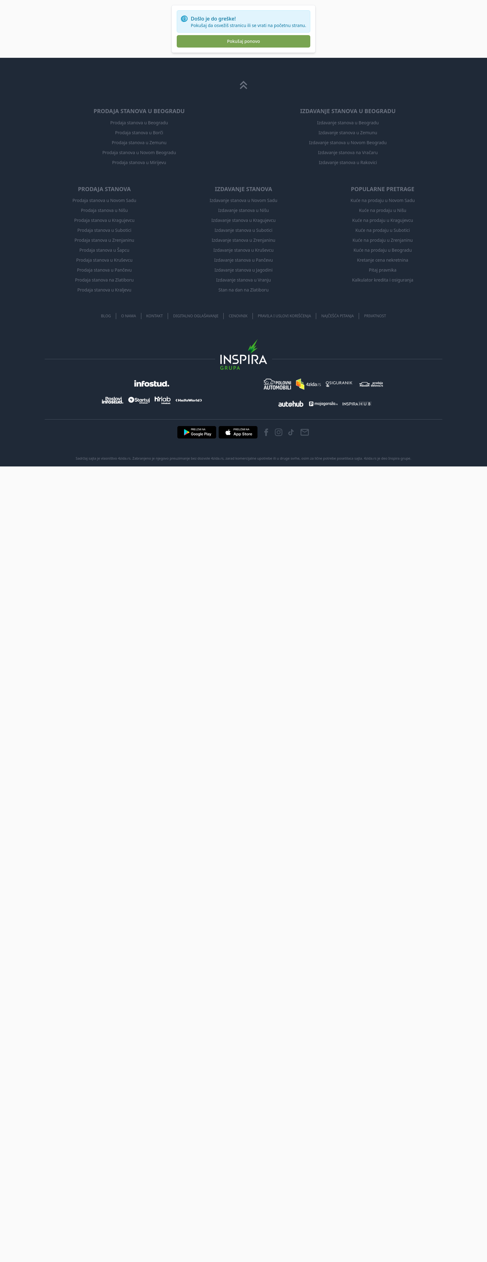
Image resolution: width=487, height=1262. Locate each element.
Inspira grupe (399, 458)
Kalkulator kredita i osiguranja (382, 280)
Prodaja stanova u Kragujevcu (104, 220)
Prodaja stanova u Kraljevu (104, 290)
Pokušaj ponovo (243, 41)
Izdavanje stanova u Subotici (243, 230)
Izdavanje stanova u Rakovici (348, 162)
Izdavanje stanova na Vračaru (348, 152)
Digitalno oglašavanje (195, 316)
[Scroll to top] (243, 85)
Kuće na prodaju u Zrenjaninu (383, 240)
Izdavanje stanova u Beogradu (348, 123)
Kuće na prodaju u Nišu (383, 210)
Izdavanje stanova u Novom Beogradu (348, 142)
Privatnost (375, 316)
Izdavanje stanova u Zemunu (348, 132)
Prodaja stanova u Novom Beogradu (139, 152)
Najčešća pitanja (337, 316)
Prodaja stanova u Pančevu (104, 270)
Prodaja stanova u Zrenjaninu (104, 240)
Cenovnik (238, 316)
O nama (128, 316)
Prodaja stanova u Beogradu (139, 123)
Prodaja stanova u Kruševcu (104, 260)
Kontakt (154, 316)
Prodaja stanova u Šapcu (105, 250)
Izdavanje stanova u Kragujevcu (244, 220)
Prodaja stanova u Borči (139, 132)
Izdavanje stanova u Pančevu (243, 260)
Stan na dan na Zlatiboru (243, 290)
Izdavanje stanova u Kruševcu (243, 250)
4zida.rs (370, 458)
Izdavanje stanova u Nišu (243, 210)
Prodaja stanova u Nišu (104, 210)
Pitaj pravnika (383, 270)
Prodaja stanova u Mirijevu (139, 162)
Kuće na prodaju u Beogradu (382, 250)
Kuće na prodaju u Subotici (382, 230)
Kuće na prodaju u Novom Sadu (383, 200)
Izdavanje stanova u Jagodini (243, 270)
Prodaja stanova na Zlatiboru (104, 280)
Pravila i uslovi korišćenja (284, 316)
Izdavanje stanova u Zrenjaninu (243, 240)
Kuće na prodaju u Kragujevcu (382, 220)
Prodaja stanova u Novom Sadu (104, 200)
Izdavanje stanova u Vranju (243, 280)
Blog (106, 316)
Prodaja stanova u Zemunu (139, 142)
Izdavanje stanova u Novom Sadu (243, 200)
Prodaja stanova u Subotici (104, 230)
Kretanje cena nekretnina (382, 260)
